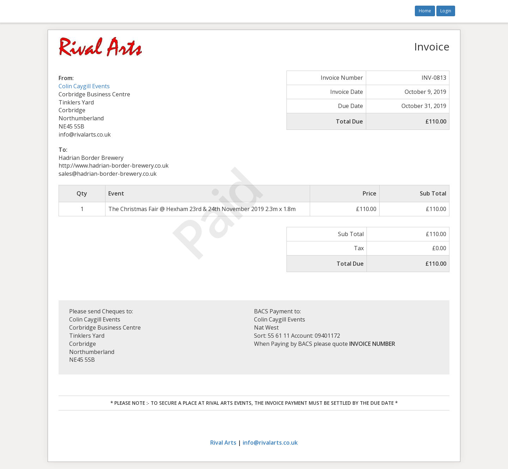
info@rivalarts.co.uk (270, 442)
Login (445, 11)
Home (425, 11)
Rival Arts (223, 442)
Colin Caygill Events (84, 86)
